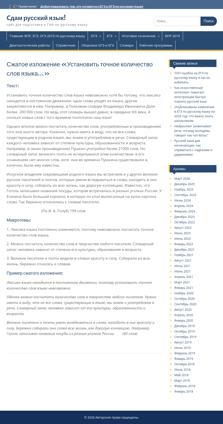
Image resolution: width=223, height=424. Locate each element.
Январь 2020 (183, 320)
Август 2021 (183, 260)
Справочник (66, 45)
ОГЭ (94, 36)
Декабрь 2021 (184, 249)
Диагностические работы (29, 45)
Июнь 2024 (182, 200)
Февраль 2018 (184, 386)
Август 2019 (183, 342)
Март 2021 (182, 282)
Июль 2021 (182, 266)
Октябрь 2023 (184, 222)
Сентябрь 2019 (185, 337)
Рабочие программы (155, 45)
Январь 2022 (183, 244)
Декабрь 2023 (184, 217)
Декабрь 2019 (184, 326)
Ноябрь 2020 (183, 293)
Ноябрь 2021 (183, 255)
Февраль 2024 (184, 211)
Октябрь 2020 (184, 298)
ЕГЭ (109, 36)
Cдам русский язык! (36, 18)
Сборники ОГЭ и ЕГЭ (97, 45)
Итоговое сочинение (138, 36)
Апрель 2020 (183, 315)
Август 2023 (183, 228)
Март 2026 (182, 178)
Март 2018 (182, 380)
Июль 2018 (182, 369)
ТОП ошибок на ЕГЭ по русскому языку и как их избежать (192, 77)
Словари (127, 45)
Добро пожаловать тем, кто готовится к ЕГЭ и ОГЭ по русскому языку (91, 7)
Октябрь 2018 (184, 364)
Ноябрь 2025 (183, 189)
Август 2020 (183, 309)
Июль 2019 (182, 348)
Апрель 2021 (183, 277)
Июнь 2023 (182, 238)
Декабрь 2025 (184, 184)
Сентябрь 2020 (185, 304)
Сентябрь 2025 (185, 195)
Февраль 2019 (184, 353)
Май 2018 (181, 375)
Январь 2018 (183, 391)
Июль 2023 (182, 233)
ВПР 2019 (172, 36)
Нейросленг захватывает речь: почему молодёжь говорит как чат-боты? (193, 130)
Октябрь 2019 (184, 331)
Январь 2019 (183, 359)
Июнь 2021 (182, 271)
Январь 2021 (183, 288)
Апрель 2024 (183, 206)
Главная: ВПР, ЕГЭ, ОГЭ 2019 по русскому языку (47, 36)
